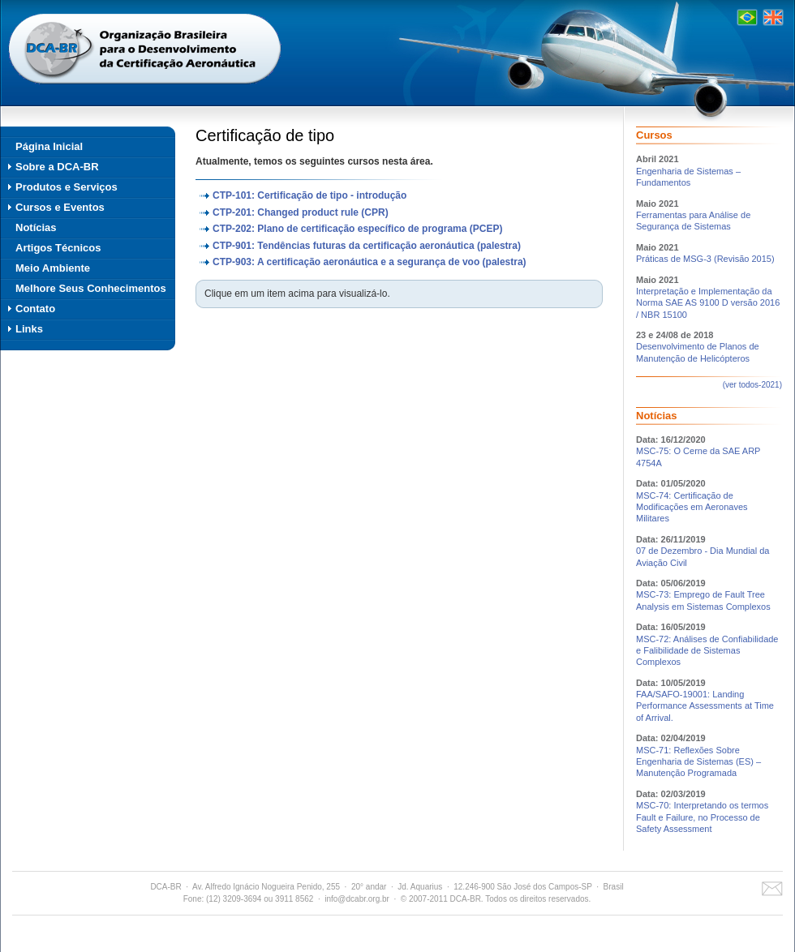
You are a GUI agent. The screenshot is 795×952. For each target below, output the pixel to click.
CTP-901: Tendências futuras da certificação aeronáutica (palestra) (367, 245)
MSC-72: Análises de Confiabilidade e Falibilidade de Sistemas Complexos (707, 650)
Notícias (36, 227)
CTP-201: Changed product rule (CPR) (301, 212)
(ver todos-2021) (752, 384)
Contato (35, 308)
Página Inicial (49, 146)
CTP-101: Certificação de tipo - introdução (309, 195)
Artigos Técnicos (58, 248)
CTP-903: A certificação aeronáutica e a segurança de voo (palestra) (369, 262)
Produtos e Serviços (66, 187)
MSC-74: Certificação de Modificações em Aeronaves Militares (692, 507)
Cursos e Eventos (60, 207)
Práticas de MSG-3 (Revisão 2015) (705, 259)
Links (29, 329)
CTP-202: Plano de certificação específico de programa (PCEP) (357, 228)
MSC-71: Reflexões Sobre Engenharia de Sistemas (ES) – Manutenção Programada (698, 761)
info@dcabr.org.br (356, 898)
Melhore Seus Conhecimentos (90, 288)
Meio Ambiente (52, 268)
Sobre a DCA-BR (57, 167)
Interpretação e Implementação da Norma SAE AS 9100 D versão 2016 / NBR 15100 (708, 302)
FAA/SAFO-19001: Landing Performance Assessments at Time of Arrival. (705, 706)
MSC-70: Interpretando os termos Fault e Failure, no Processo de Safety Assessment (702, 817)
